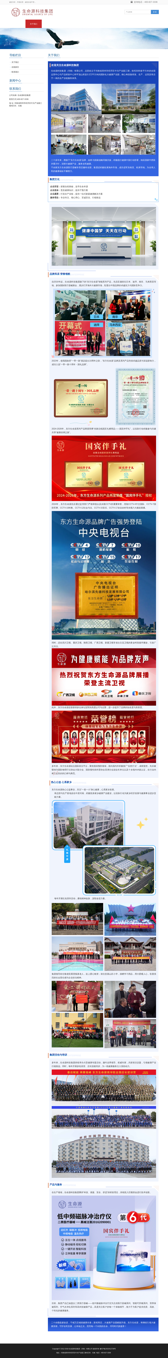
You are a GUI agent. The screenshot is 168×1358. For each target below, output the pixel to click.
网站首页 (17, 24)
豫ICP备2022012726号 (108, 1349)
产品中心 (66, 24)
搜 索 (155, 12)
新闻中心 (50, 24)
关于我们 (33, 24)
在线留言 (82, 24)
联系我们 (98, 24)
